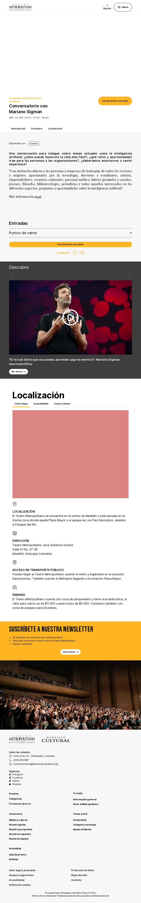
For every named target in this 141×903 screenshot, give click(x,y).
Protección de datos (82, 870)
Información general (85, 799)
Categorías (15, 798)
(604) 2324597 (21, 760)
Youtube (16, 784)
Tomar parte (80, 814)
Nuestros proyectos (20, 829)
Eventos (14, 793)
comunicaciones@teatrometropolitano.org (35, 764)
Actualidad (15, 848)
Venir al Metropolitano (86, 804)
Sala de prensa (17, 854)
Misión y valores (18, 820)
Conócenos (15, 814)
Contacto (76, 880)
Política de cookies (20, 885)
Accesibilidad (41, 403)
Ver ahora (18, 371)
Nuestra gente (17, 824)
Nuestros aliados (19, 838)
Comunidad (79, 820)
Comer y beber (62, 403)
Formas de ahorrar (20, 803)
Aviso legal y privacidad (22, 870)
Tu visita (77, 793)
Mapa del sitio (79, 875)
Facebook (17, 777)
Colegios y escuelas (84, 824)
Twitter (15, 781)
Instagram (17, 774)
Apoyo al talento (82, 829)
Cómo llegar (21, 403)
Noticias (13, 859)
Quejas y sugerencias (21, 875)
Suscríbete (70, 651)
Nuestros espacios (20, 834)
